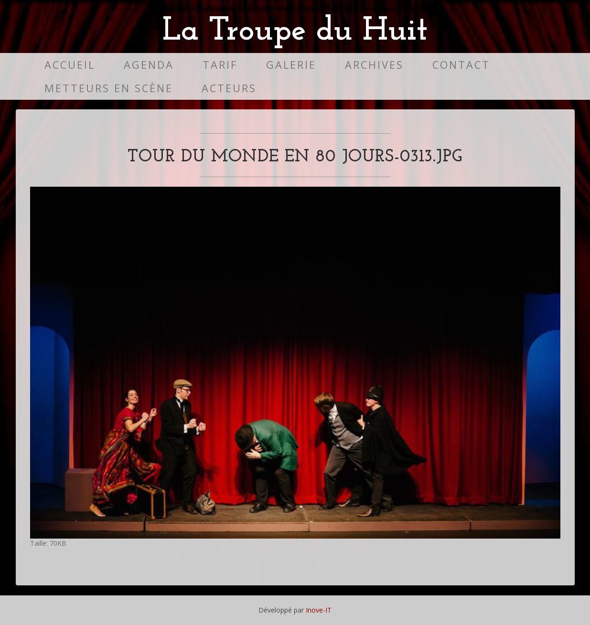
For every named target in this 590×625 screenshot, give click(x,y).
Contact (461, 65)
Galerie (291, 65)
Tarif (220, 65)
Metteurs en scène (108, 88)
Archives (374, 65)
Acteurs (229, 88)
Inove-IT (319, 609)
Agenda (149, 65)
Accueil (69, 65)
